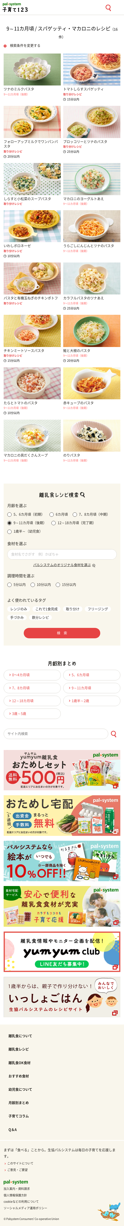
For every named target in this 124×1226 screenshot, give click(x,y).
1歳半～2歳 (78, 701)
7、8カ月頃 (19, 688)
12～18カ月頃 (20, 701)
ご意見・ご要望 (16, 1169)
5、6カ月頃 (78, 675)
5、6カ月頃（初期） (26, 514)
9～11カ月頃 (79, 688)
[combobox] (62, 734)
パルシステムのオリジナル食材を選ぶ (62, 565)
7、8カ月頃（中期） (91, 514)
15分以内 (66, 585)
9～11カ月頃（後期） (26, 523)
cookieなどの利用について (21, 1201)
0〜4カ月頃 (19, 675)
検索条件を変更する (25, 45)
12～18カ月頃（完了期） (73, 523)
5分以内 (16, 585)
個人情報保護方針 (15, 1195)
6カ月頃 (58, 514)
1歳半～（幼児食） (25, 532)
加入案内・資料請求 (17, 1188)
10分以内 (41, 585)
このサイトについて (18, 1163)
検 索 (62, 633)
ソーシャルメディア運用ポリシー (25, 1208)
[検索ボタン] (113, 734)
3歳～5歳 (17, 713)
